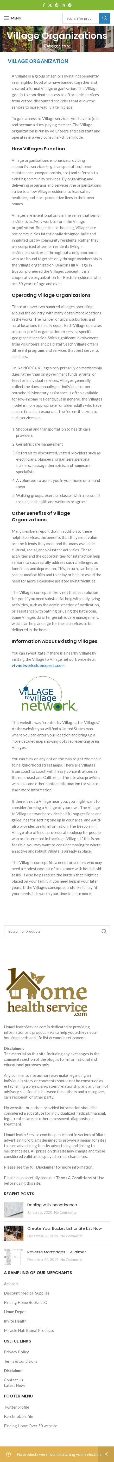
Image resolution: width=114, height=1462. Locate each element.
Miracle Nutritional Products (29, 1330)
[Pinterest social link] (56, 5)
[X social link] (50, 5)
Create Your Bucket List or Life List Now (64, 1228)
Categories (55, 46)
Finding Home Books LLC (25, 1302)
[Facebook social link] (44, 5)
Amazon (11, 1283)
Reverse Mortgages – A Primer (56, 1252)
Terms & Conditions (20, 1361)
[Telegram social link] (69, 5)
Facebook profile (18, 1416)
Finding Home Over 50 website (30, 1425)
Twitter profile (16, 1407)
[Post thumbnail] (13, 1210)
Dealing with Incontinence (52, 1204)
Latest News (15, 1385)
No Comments (65, 1212)
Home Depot (15, 1311)
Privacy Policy (16, 1351)
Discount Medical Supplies (26, 1293)
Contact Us (13, 1379)
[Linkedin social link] (63, 5)
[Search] (86, 18)
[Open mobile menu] (12, 18)
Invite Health (15, 1321)
